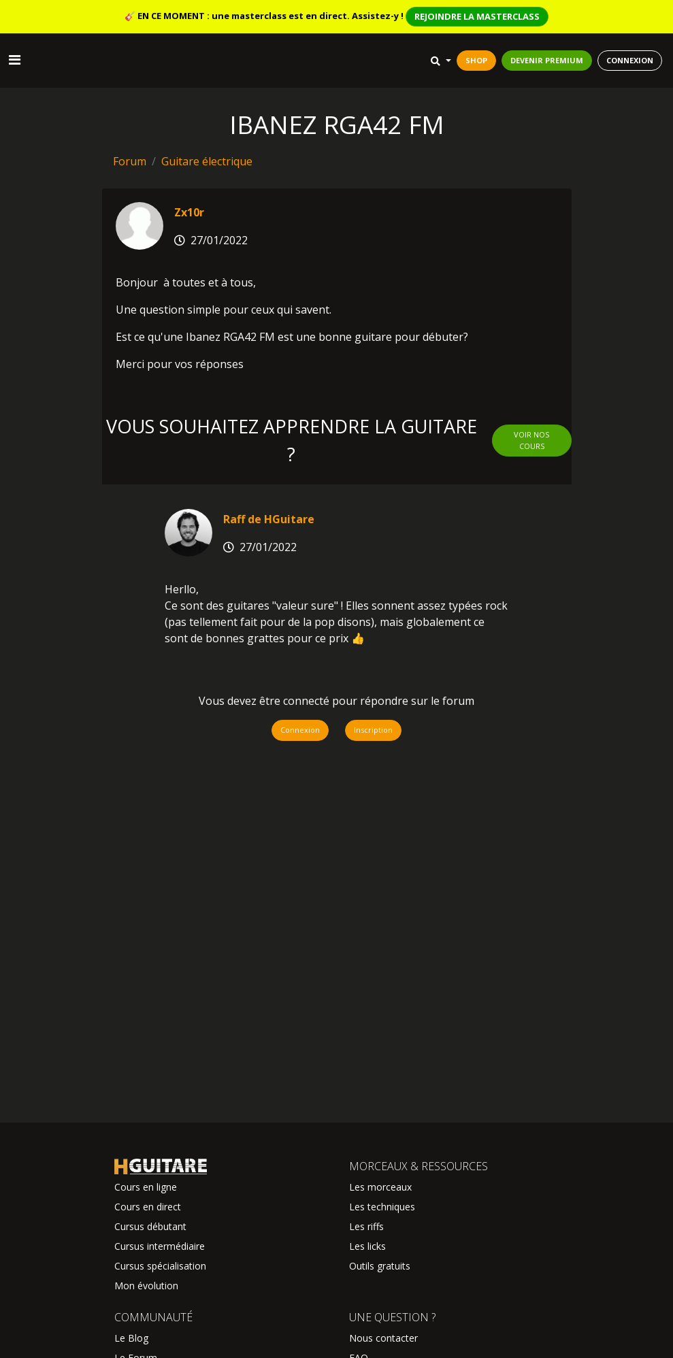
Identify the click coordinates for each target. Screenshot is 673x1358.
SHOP (476, 60)
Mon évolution (146, 1285)
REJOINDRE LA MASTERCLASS (477, 16)
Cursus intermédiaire (159, 1246)
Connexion (300, 730)
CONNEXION (629, 60)
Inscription (373, 730)
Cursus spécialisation (160, 1265)
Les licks (367, 1246)
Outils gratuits (379, 1265)
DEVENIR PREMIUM (546, 60)
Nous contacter (383, 1337)
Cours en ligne (145, 1186)
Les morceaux (380, 1186)
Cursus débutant (150, 1226)
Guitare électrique (206, 161)
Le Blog (131, 1337)
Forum (129, 161)
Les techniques (382, 1206)
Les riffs (366, 1226)
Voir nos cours (531, 440)
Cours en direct (147, 1206)
